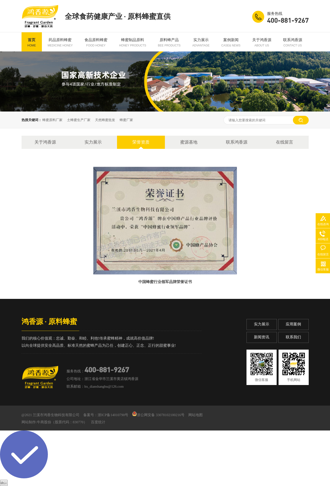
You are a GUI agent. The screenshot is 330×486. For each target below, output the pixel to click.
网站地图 (195, 415)
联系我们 (293, 337)
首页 (31, 42)
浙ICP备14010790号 (113, 415)
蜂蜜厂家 (126, 120)
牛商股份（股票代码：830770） (62, 422)
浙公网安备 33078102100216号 (158, 415)
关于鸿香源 (261, 42)
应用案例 (293, 324)
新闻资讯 (261, 337)
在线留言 (284, 142)
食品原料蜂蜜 (95, 42)
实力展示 (201, 42)
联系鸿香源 (292, 42)
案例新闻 (231, 42)
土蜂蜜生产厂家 (78, 120)
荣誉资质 (141, 142)
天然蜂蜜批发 (105, 120)
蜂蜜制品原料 (132, 42)
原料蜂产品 (169, 42)
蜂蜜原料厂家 (52, 120)
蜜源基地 (188, 142)
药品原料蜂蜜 (60, 42)
